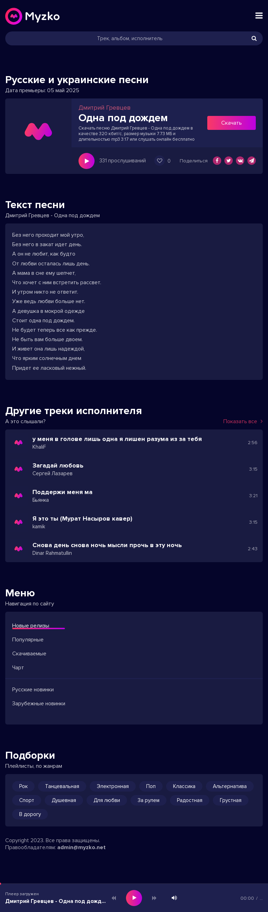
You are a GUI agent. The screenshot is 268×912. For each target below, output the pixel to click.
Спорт (26, 800)
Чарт (18, 667)
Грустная (230, 800)
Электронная (113, 786)
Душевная (64, 800)
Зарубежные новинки (38, 703)
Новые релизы (30, 625)
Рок (23, 786)
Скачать (231, 122)
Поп (151, 786)
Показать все (243, 421)
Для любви (107, 800)
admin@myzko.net (81, 847)
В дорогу (30, 814)
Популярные (28, 639)
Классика (184, 786)
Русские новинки (33, 689)
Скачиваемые (29, 653)
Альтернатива (230, 786)
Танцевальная (62, 786)
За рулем (148, 800)
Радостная (189, 800)
